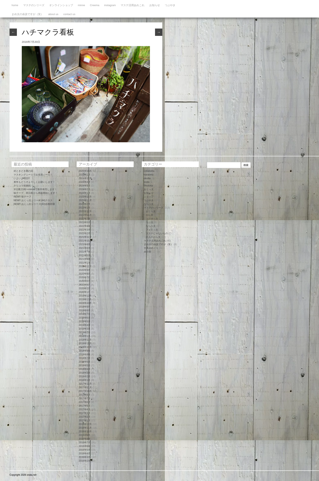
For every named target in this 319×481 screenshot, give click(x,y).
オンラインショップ (61, 5)
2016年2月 (84, 460)
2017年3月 (84, 413)
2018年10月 (85, 347)
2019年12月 (85, 295)
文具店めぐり (151, 248)
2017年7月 (84, 398)
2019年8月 (84, 310)
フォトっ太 (152, 229)
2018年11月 (85, 343)
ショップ (149, 196)
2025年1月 (84, 174)
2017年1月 (84, 420)
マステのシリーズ (33, 5)
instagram (110, 5)
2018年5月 (84, 365)
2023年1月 (84, 207)
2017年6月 (84, 402)
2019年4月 (84, 325)
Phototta (148, 185)
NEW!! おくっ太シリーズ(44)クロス (33, 200)
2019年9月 (84, 306)
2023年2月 (84, 204)
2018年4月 (84, 369)
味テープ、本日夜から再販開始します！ (36, 193)
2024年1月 (84, 193)
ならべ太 (149, 204)
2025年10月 (85, 171)
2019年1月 (84, 336)
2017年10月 (85, 391)
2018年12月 (85, 339)
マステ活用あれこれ (132, 5)
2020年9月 (84, 270)
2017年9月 (84, 394)
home (15, 5)
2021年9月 (84, 244)
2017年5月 (84, 405)
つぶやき (170, 5)
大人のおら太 (153, 237)
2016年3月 (84, 457)
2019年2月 (84, 332)
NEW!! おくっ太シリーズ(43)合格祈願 (34, 204)
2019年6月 (84, 317)
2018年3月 (84, 372)
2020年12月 (85, 266)
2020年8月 (84, 273)
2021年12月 (85, 237)
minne (81, 5)
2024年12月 (85, 178)
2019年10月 (85, 303)
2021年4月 (84, 259)
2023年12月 (85, 196)
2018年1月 (84, 380)
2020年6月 (84, 281)
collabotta (149, 171)
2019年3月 (84, 328)
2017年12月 (85, 383)
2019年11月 (85, 299)
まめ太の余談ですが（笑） (27, 14)
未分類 (147, 251)
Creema (94, 5)
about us (53, 14)
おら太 (149, 215)
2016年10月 (85, 431)
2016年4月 (84, 453)
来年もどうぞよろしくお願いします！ (34, 182)
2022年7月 (84, 218)
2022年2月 (84, 233)
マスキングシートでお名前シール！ (33, 174)
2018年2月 (84, 376)
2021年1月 (84, 262)
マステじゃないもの (157, 233)
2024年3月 (84, 185)
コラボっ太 (152, 218)
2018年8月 (84, 354)
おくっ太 (149, 189)
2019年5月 (84, 321)
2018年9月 (84, 350)
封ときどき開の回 (23, 171)
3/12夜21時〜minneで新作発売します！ (35, 189)
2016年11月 (85, 427)
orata (146, 182)
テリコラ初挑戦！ (23, 185)
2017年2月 (84, 416)
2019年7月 (84, 314)
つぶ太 (149, 222)
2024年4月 (84, 182)
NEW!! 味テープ (22, 196)
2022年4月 (84, 226)
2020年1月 (84, 292)
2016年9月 (84, 435)
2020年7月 (84, 277)
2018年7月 (84, 358)
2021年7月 (84, 251)
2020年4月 (84, 284)
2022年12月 (85, 211)
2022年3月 (84, 229)
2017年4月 (84, 409)
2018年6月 (84, 361)
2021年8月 (84, 248)
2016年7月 (84, 442)
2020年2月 (84, 288)
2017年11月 (85, 387)
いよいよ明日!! (22, 178)
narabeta (148, 174)
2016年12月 (85, 424)
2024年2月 (84, 189)
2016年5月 (84, 449)
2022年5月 (84, 222)
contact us (69, 14)
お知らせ (154, 5)
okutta (147, 178)
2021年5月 (84, 255)
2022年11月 (85, 215)
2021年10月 (85, 240)
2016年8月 (84, 438)
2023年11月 (85, 200)
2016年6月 (84, 446)
